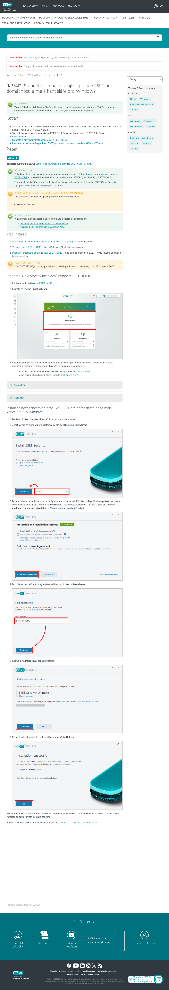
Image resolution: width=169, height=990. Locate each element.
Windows (144, 99)
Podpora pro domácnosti (18, 18)
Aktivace (144, 18)
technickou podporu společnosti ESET (79, 822)
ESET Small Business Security (40, 75)
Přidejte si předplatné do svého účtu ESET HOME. (37, 253)
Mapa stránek (72, 975)
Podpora (58, 6)
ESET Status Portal (97, 938)
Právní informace (88, 971)
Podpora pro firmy (105, 18)
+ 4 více (151, 126)
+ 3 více (134, 148)
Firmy (45, 6)
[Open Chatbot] (158, 979)
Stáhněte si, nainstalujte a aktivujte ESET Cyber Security (64, 164)
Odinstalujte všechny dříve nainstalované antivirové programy (42, 241)
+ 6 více (134, 109)
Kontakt (53, 971)
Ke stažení (128, 18)
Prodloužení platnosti (48, 23)
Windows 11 (149, 121)
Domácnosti (30, 6)
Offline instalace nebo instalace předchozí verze (44, 223)
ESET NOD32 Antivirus (141, 104)
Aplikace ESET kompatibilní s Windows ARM (42, 227)
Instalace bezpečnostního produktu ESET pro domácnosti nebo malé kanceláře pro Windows (58, 143)
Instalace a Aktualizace (141, 138)
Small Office (17, 75)
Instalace (146, 143)
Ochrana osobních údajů (69, 971)
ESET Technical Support (99, 942)
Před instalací (19, 136)
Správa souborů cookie (90, 975)
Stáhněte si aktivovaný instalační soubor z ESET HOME (40, 140)
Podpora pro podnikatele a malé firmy (63, 18)
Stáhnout (73, 6)
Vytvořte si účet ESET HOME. (27, 247)
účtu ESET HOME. (43, 283)
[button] (162, 6)
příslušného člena (69, 375)
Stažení (134, 143)
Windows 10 (136, 126)
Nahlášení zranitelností (107, 971)
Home (133, 99)
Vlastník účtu (83, 371)
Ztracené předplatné (16, 23)
